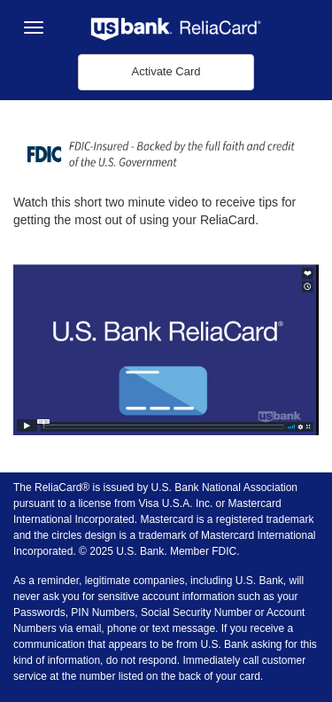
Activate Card (165, 71)
